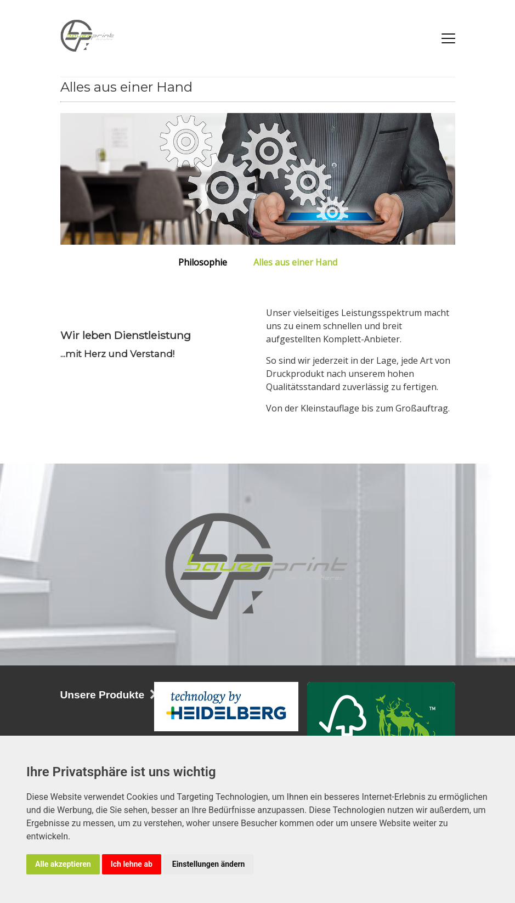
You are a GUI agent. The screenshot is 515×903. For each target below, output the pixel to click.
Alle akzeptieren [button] (63, 864)
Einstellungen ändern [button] (208, 864)
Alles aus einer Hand (295, 262)
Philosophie (202, 262)
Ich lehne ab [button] (131, 864)
